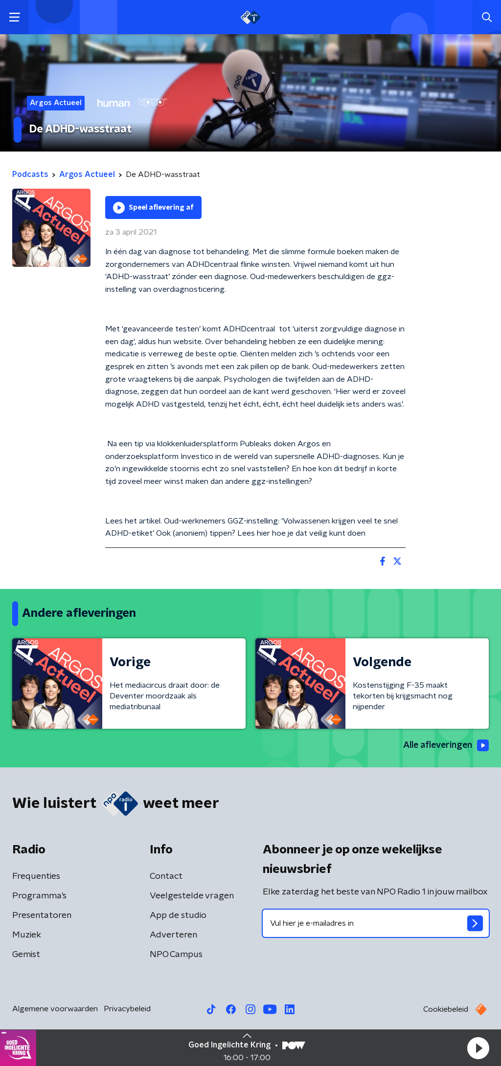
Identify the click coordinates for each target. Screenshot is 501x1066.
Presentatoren (41, 915)
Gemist (26, 954)
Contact (166, 876)
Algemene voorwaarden (55, 1009)
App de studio (178, 915)
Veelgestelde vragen (192, 896)
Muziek (26, 935)
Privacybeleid (127, 1009)
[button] (478, 1048)
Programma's (39, 896)
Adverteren (173, 935)
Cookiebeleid (445, 1009)
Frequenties (36, 876)
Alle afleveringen (445, 745)
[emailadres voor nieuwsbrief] (376, 923)
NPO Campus (176, 954)
